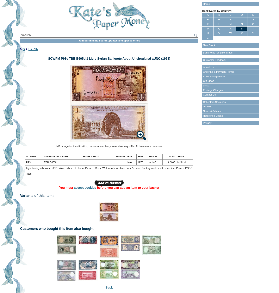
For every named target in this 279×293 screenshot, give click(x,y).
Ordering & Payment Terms (218, 71)
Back (109, 287)
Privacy (207, 123)
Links (206, 85)
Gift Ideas (208, 80)
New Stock (209, 45)
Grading (207, 106)
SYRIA (33, 49)
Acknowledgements (214, 76)
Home (206, 4)
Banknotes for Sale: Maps (218, 52)
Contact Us (209, 94)
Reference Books (213, 115)
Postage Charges (213, 90)
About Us (208, 67)
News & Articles (212, 111)
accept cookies (85, 187)
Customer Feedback (214, 60)
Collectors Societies (214, 102)
